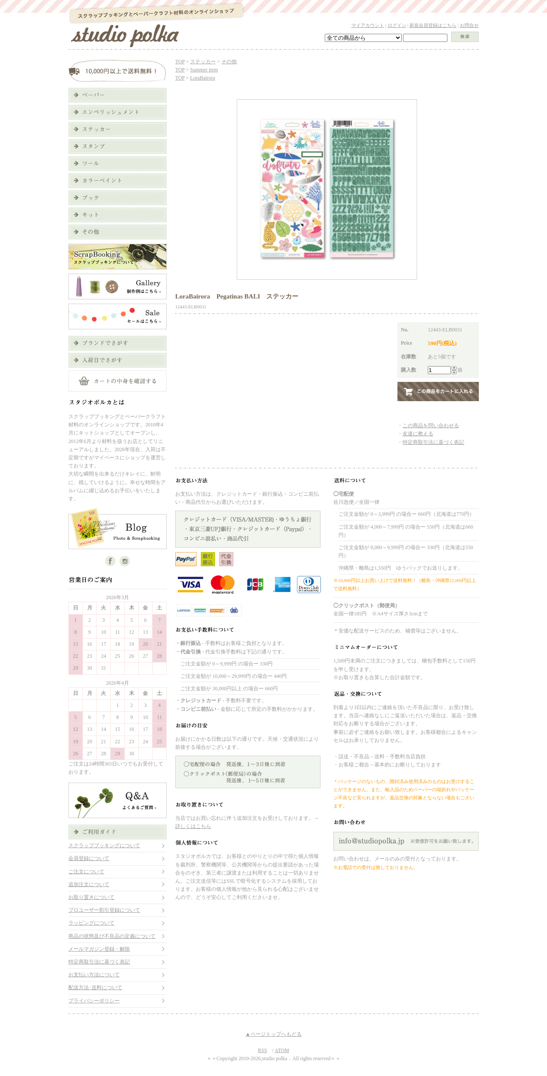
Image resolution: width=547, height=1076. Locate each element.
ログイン (397, 25)
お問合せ (469, 25)
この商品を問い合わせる (431, 426)
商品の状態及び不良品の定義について (112, 936)
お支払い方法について (94, 975)
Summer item (204, 70)
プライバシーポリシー (94, 1001)
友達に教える (418, 434)
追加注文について (88, 884)
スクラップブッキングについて (104, 845)
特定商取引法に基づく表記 (99, 962)
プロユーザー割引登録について (104, 910)
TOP (180, 62)
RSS (262, 1050)
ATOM (282, 1050)
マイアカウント (367, 25)
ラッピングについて (91, 923)
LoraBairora (202, 78)
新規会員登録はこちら (432, 25)
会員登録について (88, 858)
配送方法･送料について (95, 987)
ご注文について (86, 872)
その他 (229, 62)
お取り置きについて (91, 897)
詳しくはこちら (193, 826)
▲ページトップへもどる (273, 1034)
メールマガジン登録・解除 (99, 949)
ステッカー (203, 62)
